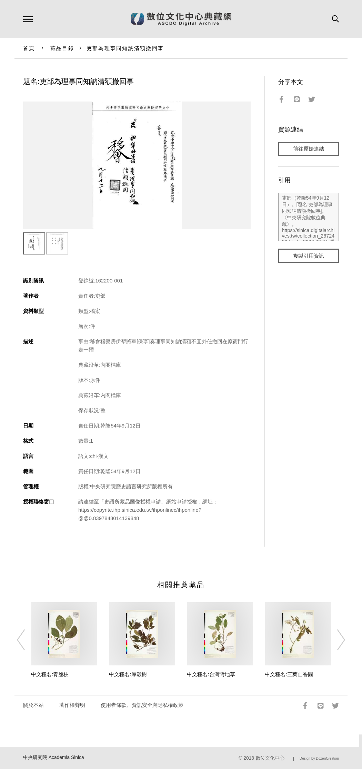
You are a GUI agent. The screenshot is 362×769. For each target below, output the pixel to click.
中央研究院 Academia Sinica (53, 757)
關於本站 (33, 705)
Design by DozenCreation (319, 758)
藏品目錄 (62, 48)
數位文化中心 (269, 758)
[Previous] (27, 640)
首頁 (29, 48)
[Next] (335, 640)
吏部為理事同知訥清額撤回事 (125, 48)
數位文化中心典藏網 (181, 19)
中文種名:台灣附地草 (211, 674)
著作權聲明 (72, 705)
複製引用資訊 (308, 256)
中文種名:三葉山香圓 (289, 674)
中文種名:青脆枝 (50, 674)
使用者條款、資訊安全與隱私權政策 (142, 705)
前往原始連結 (308, 149)
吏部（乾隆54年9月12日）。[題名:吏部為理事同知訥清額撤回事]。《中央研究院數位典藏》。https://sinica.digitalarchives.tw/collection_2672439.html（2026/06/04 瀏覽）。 (308, 217)
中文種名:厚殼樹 (128, 674)
